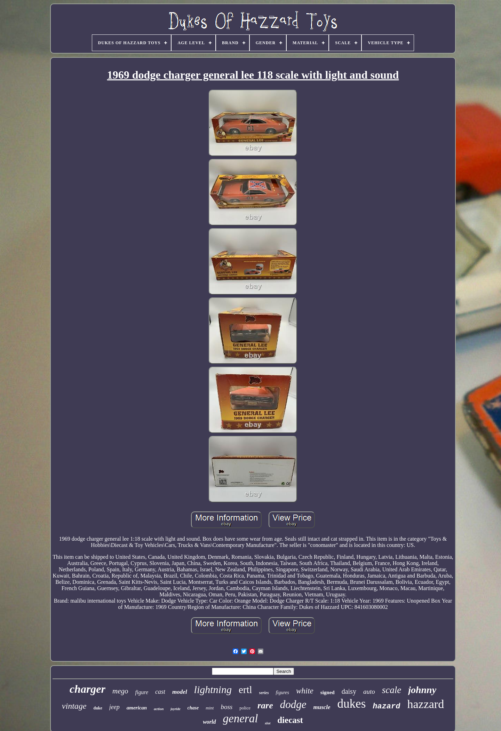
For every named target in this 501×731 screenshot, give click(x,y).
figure (141, 692)
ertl (245, 689)
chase (193, 707)
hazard (386, 706)
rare (265, 705)
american (137, 707)
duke (97, 708)
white (304, 690)
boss (226, 706)
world (209, 722)
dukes (351, 703)
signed (327, 692)
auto (369, 691)
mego (120, 691)
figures (282, 692)
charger (87, 689)
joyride (175, 709)
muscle (322, 707)
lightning (213, 689)
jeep (114, 707)
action (159, 709)
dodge (293, 704)
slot (267, 723)
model (179, 692)
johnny (422, 689)
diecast (290, 720)
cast (160, 691)
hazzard (425, 704)
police (244, 707)
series (264, 692)
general (240, 718)
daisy (349, 691)
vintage (74, 705)
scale (391, 690)
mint (210, 707)
